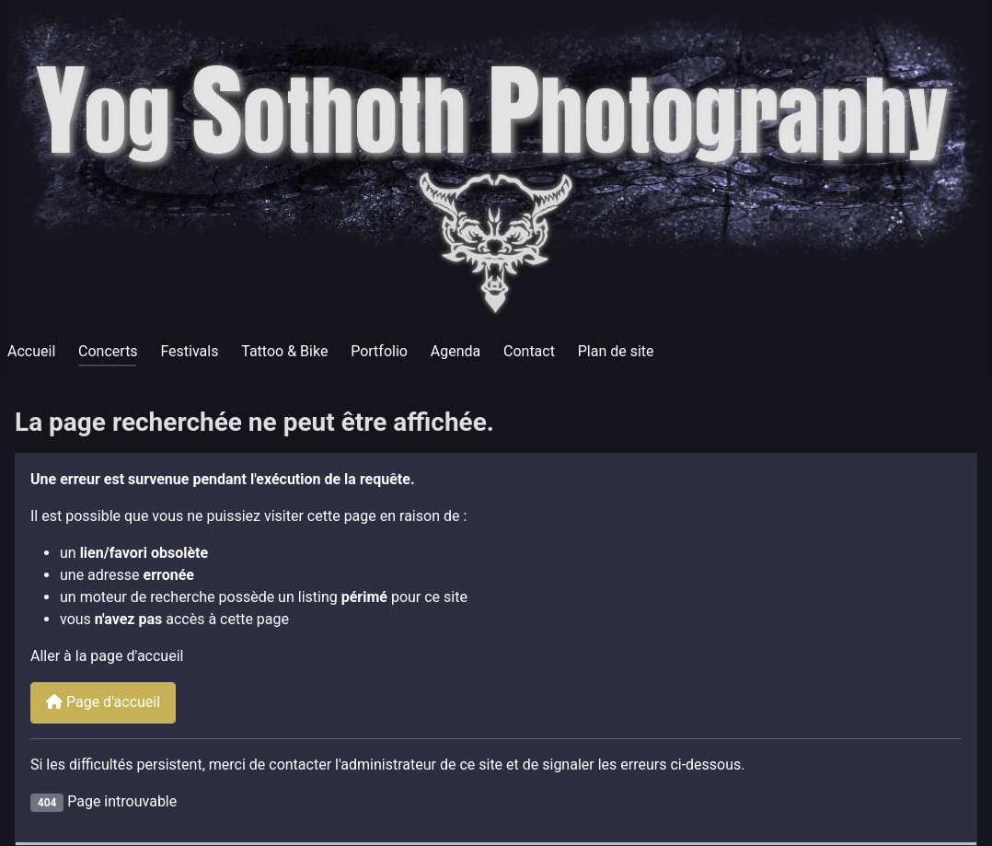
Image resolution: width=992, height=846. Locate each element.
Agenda (455, 351)
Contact (529, 351)
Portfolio (379, 351)
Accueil (31, 351)
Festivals (189, 351)
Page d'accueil (103, 702)
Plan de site (616, 351)
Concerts (108, 351)
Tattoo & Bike (284, 351)
